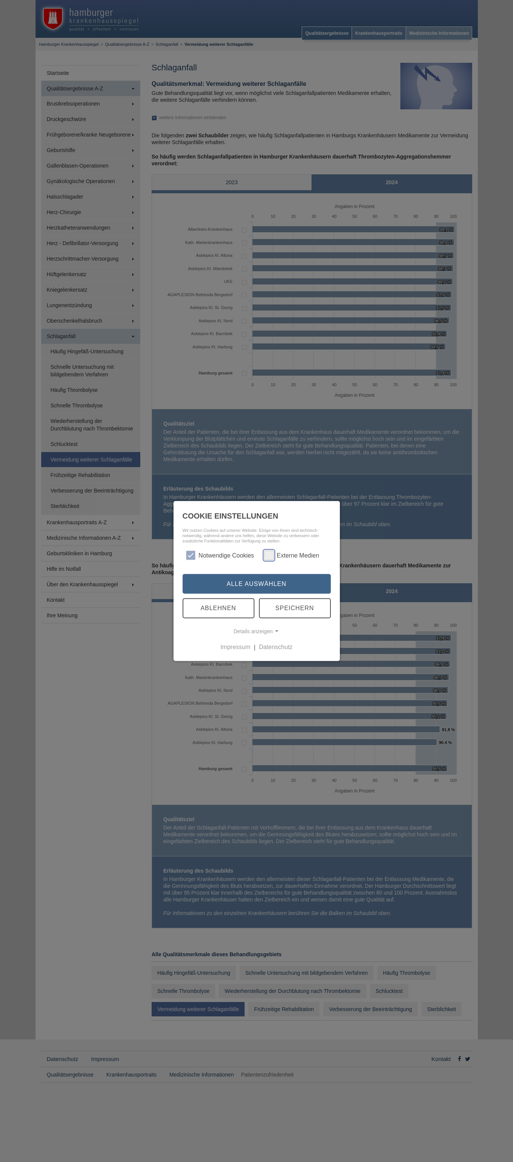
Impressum (235, 647)
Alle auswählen (256, 583)
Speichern (294, 608)
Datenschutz (276, 647)
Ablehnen (218, 608)
